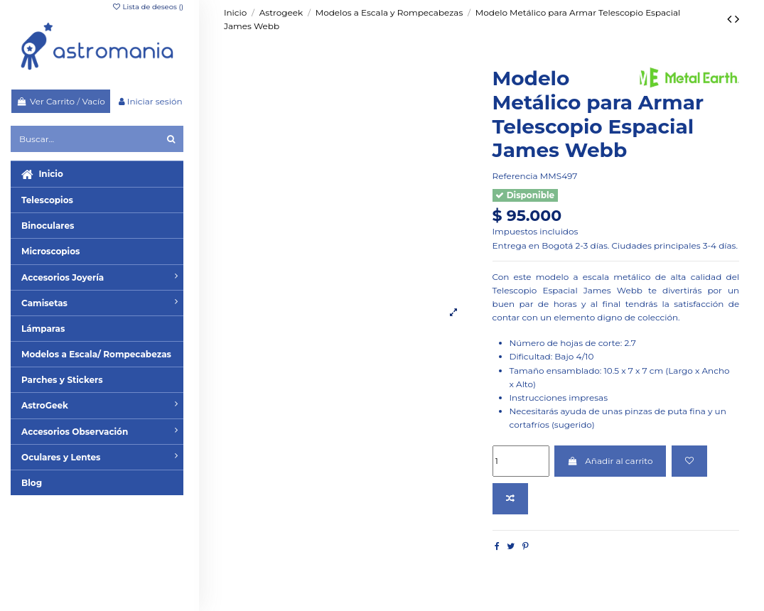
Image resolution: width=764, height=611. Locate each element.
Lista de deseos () (147, 6)
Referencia (515, 176)
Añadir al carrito (610, 460)
